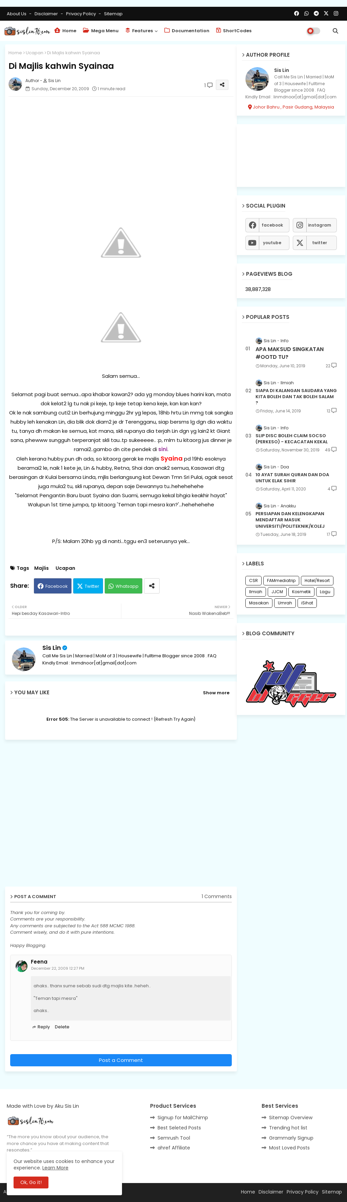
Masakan (259, 603)
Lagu (325, 592)
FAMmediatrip (281, 580)
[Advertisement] (120, 149)
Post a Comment (121, 1060)
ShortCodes (233, 30)
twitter (319, 243)
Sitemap (113, 14)
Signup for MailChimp (183, 1117)
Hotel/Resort (317, 580)
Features (139, 30)
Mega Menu (101, 30)
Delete (62, 1027)
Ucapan (34, 53)
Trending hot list (288, 1127)
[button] (335, 31)
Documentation (186, 30)
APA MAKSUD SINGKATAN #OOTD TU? (290, 353)
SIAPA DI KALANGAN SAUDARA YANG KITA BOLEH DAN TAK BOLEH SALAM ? (296, 397)
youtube (272, 243)
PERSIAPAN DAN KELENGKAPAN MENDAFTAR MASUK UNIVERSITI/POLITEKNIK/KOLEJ (290, 520)
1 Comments (217, 896)
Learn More (55, 1167)
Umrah (285, 603)
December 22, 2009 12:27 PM (57, 968)
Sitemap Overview (290, 1117)
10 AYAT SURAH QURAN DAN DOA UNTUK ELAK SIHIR (292, 478)
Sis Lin (51, 647)
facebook (272, 225)
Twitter (92, 586)
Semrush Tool (174, 1138)
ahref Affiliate (174, 1147)
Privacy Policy (81, 14)
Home (65, 30)
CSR (253, 580)
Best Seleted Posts (179, 1127)
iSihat (307, 603)
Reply (44, 1027)
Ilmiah (255, 592)
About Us (17, 14)
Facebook (56, 586)
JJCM (277, 592)
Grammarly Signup (291, 1138)
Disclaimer (47, 14)
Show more (216, 693)
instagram (319, 225)
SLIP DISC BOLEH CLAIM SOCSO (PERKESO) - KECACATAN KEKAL (292, 439)
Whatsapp (127, 586)
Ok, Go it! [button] (31, 1182)
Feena (39, 961)
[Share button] (152, 586)
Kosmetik (301, 592)
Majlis (41, 568)
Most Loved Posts (289, 1147)
